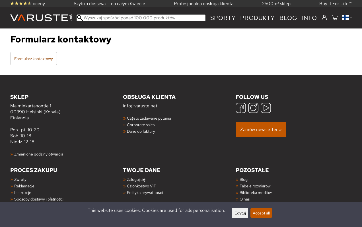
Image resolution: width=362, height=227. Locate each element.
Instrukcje (22, 192)
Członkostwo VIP (141, 186)
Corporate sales (141, 124)
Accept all (261, 213)
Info (309, 18)
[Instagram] (253, 108)
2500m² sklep (276, 4)
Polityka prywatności (145, 192)
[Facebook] (241, 108)
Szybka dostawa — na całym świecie (109, 4)
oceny (27, 4)
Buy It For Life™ (335, 4)
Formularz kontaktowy (33, 58)
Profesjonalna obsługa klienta (203, 4)
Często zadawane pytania (149, 118)
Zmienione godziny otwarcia (38, 154)
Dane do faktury (141, 131)
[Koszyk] (335, 17)
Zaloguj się (136, 179)
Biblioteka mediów (256, 192)
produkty (257, 18)
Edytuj (240, 213)
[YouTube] (266, 108)
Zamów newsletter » (261, 129)
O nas (245, 199)
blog (288, 18)
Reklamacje (24, 186)
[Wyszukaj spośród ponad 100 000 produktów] (141, 17)
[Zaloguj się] (324, 17)
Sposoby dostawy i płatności (38, 199)
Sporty (223, 18)
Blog (244, 179)
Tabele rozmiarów (255, 186)
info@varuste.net (140, 106)
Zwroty (20, 179)
